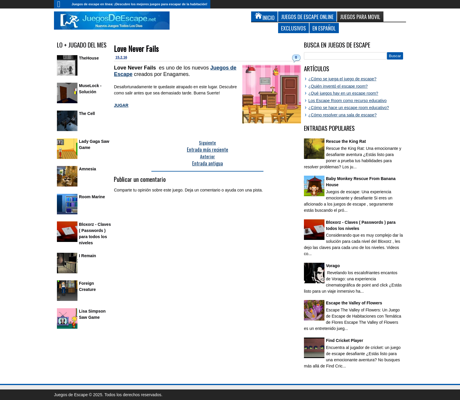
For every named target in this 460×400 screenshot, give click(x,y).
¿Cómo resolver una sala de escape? (342, 115)
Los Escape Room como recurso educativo (347, 100)
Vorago (333, 265)
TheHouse (89, 58)
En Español (324, 28)
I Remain (87, 255)
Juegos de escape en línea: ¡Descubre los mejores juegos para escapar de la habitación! (139, 4)
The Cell (87, 113)
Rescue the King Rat (346, 141)
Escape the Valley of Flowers (354, 303)
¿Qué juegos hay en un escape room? (343, 93)
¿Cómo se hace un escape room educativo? (348, 107)
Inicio (61, 4)
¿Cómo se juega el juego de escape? (342, 79)
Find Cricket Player (344, 340)
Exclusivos (293, 28)
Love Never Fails (136, 48)
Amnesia (87, 169)
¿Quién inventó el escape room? (338, 86)
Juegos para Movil (360, 17)
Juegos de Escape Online (307, 17)
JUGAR (121, 105)
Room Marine (92, 196)
